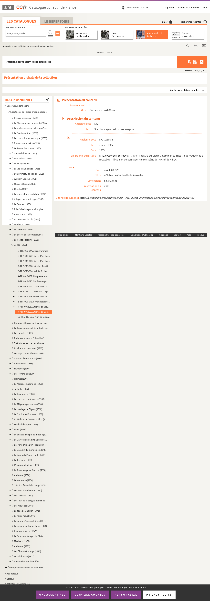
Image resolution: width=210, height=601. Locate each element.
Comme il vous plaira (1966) (28, 358)
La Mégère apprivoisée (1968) (28, 404)
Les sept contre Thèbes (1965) (29, 353)
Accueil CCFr (9, 46)
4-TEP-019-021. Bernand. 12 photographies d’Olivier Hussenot (34, 291)
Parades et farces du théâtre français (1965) (31, 322)
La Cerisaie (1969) (23, 459)
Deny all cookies (90, 594)
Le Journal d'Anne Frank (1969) (29, 454)
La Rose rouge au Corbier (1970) (30, 470)
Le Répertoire (56, 21)
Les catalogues (21, 21)
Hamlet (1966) (21, 378)
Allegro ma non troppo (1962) (29, 199)
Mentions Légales (83, 234)
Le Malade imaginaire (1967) (28, 383)
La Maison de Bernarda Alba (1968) (31, 419)
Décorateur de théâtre (18, 105)
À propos (169, 7)
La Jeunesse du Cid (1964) (27, 219)
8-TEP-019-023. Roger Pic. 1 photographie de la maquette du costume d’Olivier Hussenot (34, 261)
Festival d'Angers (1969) (26, 424)
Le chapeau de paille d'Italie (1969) (31, 434)
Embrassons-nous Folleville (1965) (31, 338)
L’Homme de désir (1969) (26, 465)
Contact (195, 7)
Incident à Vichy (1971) (25, 531)
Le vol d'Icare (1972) (24, 556)
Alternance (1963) (23, 214)
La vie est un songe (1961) (27, 168)
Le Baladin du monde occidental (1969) (31, 449)
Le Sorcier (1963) (22, 204)
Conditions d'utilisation (142, 234)
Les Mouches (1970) (24, 505)
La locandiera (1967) (24, 393)
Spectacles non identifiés (26, 561)
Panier (166, 21)
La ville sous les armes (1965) (28, 348)
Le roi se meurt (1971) (25, 515)
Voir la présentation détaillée (185, 90)
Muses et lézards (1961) (25, 183)
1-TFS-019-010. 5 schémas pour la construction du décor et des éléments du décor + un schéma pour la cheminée (34, 281)
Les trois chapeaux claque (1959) (30, 138)
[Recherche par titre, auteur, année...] (26, 33)
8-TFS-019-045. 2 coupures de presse (34, 286)
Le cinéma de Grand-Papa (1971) (30, 525)
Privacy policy (159, 594)
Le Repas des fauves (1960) (27, 148)
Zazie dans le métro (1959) (27, 143)
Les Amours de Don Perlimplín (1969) (31, 444)
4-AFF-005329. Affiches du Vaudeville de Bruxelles (34, 311)
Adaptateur (12, 573)
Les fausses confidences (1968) (29, 399)
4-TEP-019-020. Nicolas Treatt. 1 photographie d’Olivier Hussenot (34, 266)
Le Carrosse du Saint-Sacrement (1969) (31, 439)
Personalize (126, 594)
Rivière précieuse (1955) (26, 117)
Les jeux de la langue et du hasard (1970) (31, 500)
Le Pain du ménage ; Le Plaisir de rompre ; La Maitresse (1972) (31, 536)
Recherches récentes (193, 21)
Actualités (183, 7)
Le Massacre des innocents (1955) (31, 122)
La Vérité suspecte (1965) (26, 239)
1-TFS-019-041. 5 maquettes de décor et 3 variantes (34, 301)
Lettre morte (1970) (23, 480)
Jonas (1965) (20, 244)
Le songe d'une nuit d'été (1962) (30, 194)
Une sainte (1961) (23, 158)
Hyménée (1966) (22, 368)
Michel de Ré (166, 159)
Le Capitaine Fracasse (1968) (28, 414)
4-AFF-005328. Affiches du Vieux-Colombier (34, 306)
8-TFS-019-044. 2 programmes (33, 250)
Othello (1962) (21, 188)
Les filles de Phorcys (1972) (27, 551)
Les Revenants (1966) (24, 373)
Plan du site (64, 234)
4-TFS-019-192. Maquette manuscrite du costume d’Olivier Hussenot (34, 276)
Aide (204, 7)
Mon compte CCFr (137, 7)
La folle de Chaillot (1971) (27, 510)
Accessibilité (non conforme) (111, 234)
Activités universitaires (18, 583)
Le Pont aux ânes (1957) (26, 133)
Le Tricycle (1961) (23, 163)
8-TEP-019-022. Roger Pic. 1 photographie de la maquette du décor (34, 255)
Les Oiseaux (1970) (23, 495)
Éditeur (10, 578)
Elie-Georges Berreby (114, 155)
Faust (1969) (20, 429)
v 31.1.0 (200, 234)
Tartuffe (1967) (21, 388)
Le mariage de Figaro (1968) (28, 409)
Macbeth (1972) (22, 541)
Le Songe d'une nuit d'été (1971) (30, 520)
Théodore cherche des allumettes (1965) (31, 343)
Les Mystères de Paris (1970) (28, 490)
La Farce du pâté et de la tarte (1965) (31, 327)
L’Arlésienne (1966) (23, 363)
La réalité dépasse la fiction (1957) (31, 128)
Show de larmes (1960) (25, 153)
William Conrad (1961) (25, 178)
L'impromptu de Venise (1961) (29, 173)
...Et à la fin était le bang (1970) (30, 485)
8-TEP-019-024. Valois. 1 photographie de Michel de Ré (34, 271)
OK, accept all (52, 594)
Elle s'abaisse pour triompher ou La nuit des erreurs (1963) (31, 209)
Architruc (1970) (22, 475)
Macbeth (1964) (22, 224)
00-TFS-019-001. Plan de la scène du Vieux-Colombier (34, 316)
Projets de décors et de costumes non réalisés (28, 567)
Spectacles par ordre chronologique (28, 111)
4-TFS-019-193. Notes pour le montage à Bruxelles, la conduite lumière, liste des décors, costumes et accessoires (34, 296)
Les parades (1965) (23, 333)
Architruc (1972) (22, 546)
